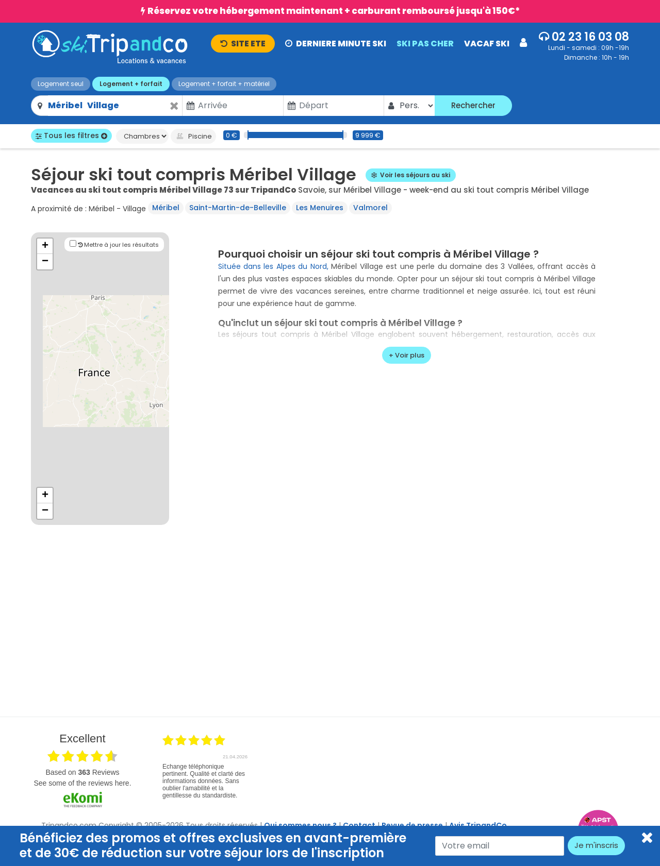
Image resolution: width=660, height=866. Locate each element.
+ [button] (45, 246)
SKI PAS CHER (425, 43)
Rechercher (473, 105)
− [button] (45, 261)
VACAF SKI (486, 43)
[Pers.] (416, 105)
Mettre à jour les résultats (114, 244)
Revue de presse (412, 825)
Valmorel (370, 207)
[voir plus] (406, 355)
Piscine (193, 135)
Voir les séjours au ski (410, 175)
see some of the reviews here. (82, 783)
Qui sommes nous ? (300, 825)
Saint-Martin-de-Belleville (237, 207)
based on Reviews (82, 772)
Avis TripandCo (478, 825)
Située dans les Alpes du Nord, (273, 266)
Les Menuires (319, 207)
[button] (369, 43)
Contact (359, 825)
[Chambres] (142, 136)
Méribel (165, 207)
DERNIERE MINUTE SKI (335, 43)
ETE (243, 43)
